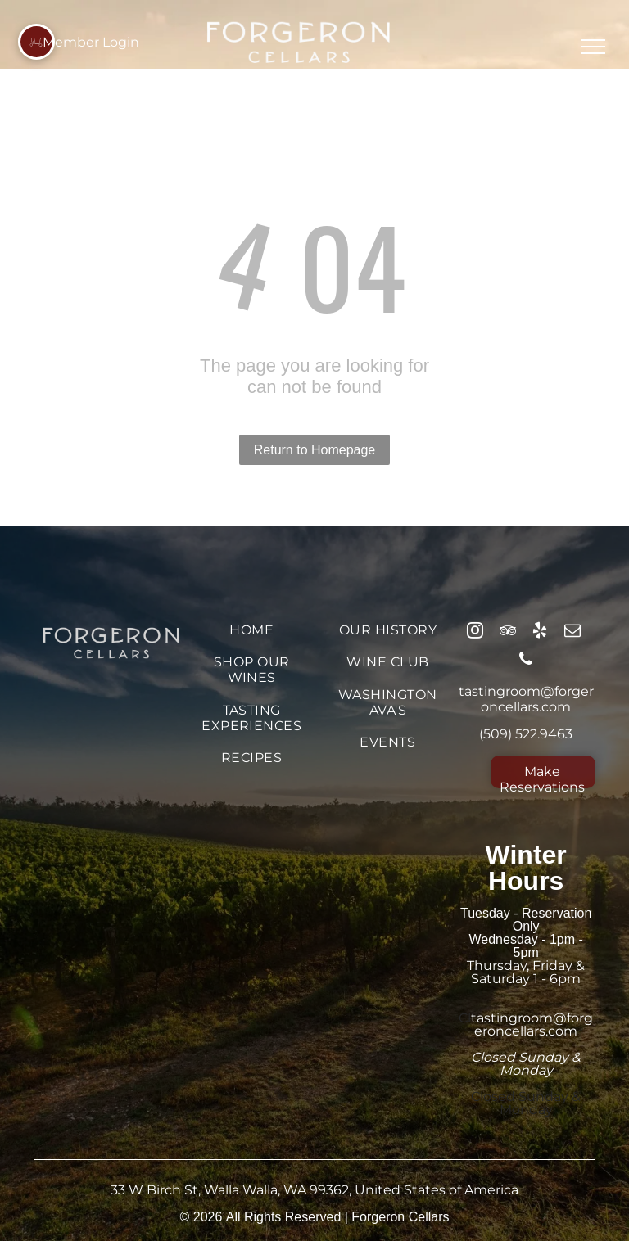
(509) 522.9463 (525, 734)
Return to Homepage (315, 450)
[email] (572, 632)
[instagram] (475, 632)
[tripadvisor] (508, 632)
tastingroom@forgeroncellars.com (526, 699)
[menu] (593, 46)
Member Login (91, 42)
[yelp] (539, 632)
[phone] (526, 661)
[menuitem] (251, 630)
